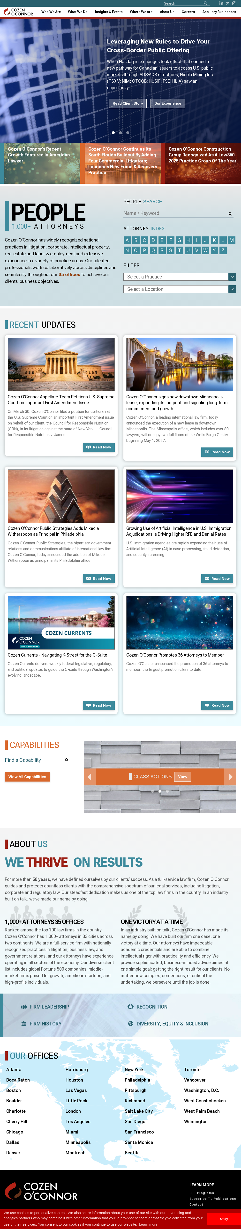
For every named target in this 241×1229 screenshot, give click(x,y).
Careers (188, 12)
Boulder (14, 1100)
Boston (13, 1090)
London (73, 1111)
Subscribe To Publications (212, 1198)
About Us (167, 12)
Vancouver (195, 1080)
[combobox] (109, 11)
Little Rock (76, 1100)
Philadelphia (137, 1080)
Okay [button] (224, 1219)
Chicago (14, 1131)
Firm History (39, 1024)
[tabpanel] (160, 777)
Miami (72, 1131)
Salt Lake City (139, 1111)
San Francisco (139, 1131)
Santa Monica (139, 1142)
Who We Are (51, 12)
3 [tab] (127, 133)
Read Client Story (128, 103)
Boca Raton (18, 1080)
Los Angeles (78, 1121)
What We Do (78, 12)
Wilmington (196, 1121)
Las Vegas (76, 1090)
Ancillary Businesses (219, 12)
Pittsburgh (135, 1090)
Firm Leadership (43, 1007)
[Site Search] (187, 3)
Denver (13, 1152)
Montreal (75, 1152)
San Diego (135, 1121)
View (182, 776)
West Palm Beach (202, 1111)
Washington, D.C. (201, 1090)
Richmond (135, 1100)
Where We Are (141, 12)
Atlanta (14, 1069)
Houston (74, 1080)
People (143, 201)
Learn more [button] (148, 1224)
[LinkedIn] (221, 3)
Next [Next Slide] (230, 776)
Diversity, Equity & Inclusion (166, 1024)
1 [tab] (113, 133)
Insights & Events (109, 12)
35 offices (69, 274)
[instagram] (234, 3)
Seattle (132, 1152)
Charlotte (16, 1111)
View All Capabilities (27, 777)
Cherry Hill (16, 1121)
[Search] (205, 3)
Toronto (192, 1069)
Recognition (146, 1007)
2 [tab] (120, 133)
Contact (196, 1204)
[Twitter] (228, 3)
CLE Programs (201, 1193)
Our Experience (167, 103)
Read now (98, 447)
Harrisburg (77, 1069)
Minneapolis (78, 1142)
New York (134, 1069)
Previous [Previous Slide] (90, 776)
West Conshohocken (205, 1100)
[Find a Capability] (38, 760)
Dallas (12, 1142)
